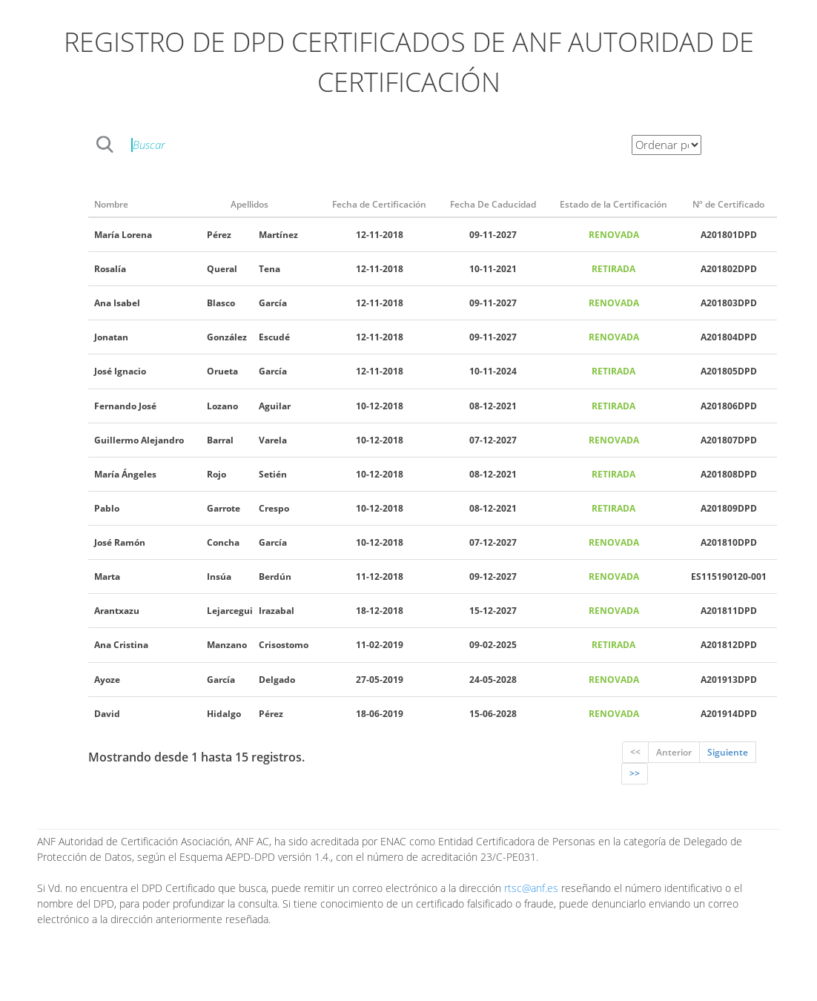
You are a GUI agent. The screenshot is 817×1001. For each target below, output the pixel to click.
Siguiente (727, 752)
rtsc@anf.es (531, 888)
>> (634, 773)
